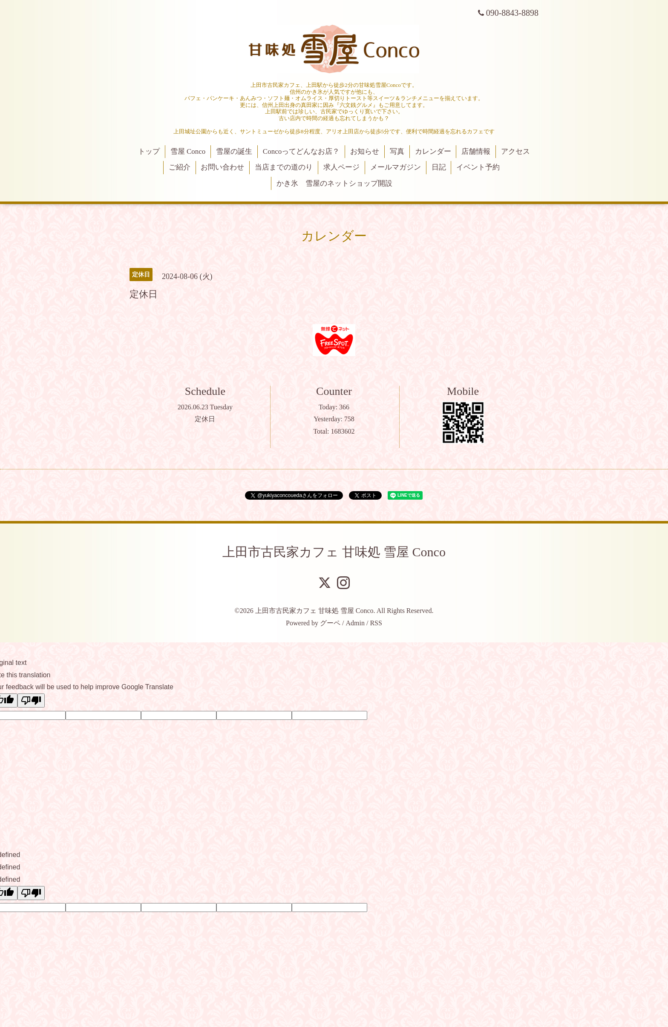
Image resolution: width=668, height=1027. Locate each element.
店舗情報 (475, 151)
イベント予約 (478, 167)
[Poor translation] (31, 700)
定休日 (205, 419)
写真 (397, 151)
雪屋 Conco (188, 151)
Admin (355, 623)
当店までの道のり (284, 167)
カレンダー (433, 151)
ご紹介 (179, 167)
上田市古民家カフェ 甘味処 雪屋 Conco (334, 552)
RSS (376, 623)
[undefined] (31, 893)
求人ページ (341, 167)
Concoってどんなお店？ (301, 151)
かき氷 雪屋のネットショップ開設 (334, 183)
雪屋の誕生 (234, 151)
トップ (149, 151)
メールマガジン (395, 167)
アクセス (515, 151)
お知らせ (364, 151)
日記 (439, 167)
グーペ (330, 623)
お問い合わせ (222, 167)
